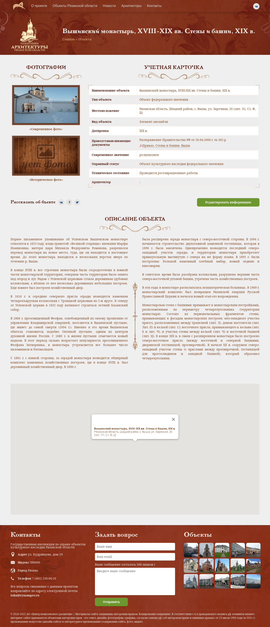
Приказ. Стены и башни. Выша (166, 145)
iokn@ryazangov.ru (25, 595)
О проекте (39, 6)
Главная (68, 39)
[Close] (173, 419)
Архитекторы (131, 6)
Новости (109, 6)
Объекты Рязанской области (75, 6)
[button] (135, 445)
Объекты (85, 39)
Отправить (111, 602)
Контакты (154, 6)
